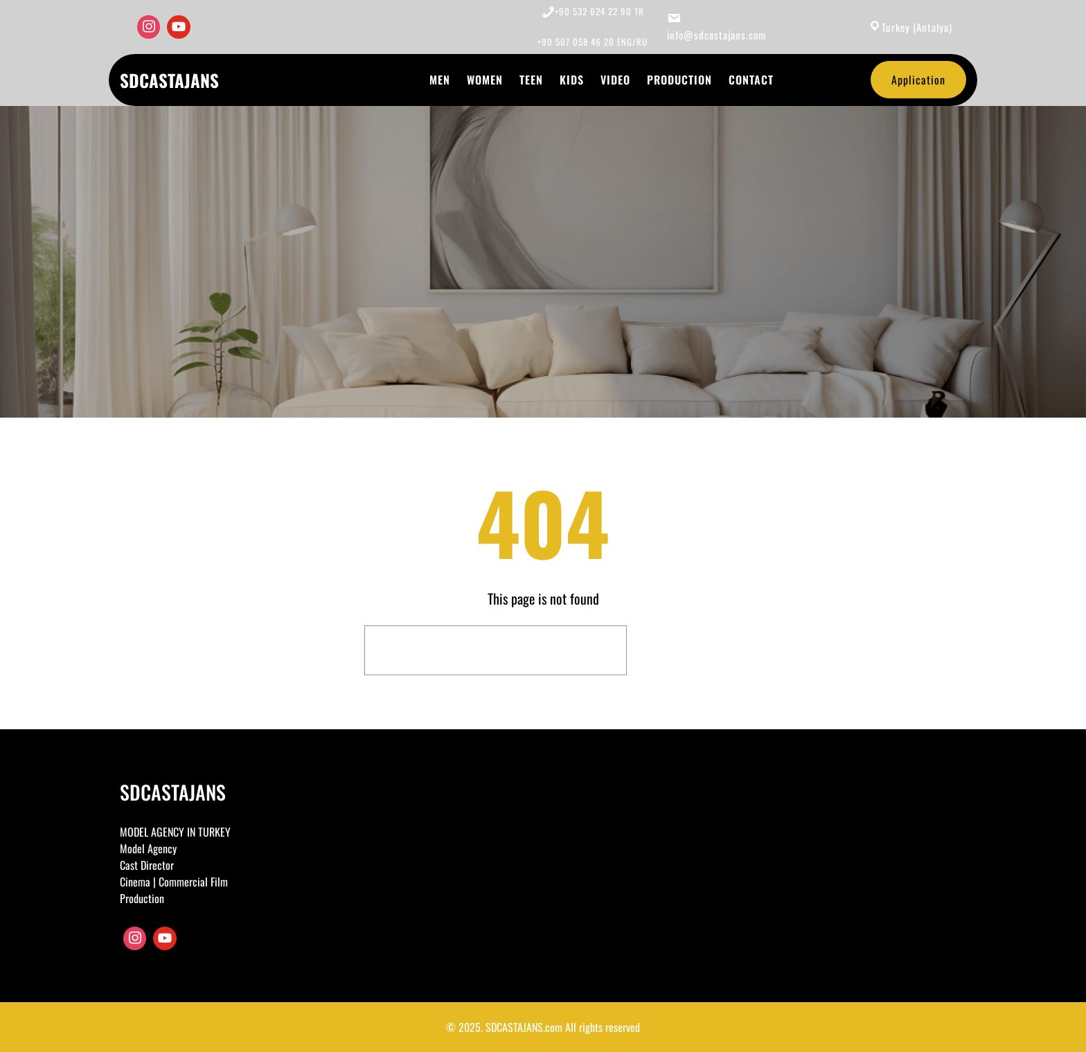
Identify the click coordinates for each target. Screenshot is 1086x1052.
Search (678, 650)
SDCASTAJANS (169, 80)
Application (918, 79)
